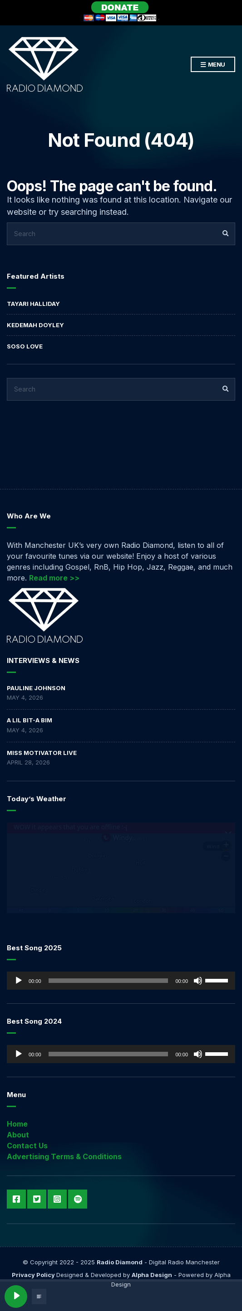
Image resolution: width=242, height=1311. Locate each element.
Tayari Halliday (33, 303)
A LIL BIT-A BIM (29, 720)
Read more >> (54, 577)
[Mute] (197, 980)
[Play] (18, 980)
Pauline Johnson (36, 688)
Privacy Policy (34, 1274)
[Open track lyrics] (39, 1296)
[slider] (108, 980)
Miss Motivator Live (42, 752)
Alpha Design (152, 1274)
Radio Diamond (120, 1262)
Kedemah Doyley (35, 325)
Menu (213, 65)
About (18, 1134)
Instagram (57, 1199)
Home (17, 1123)
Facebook (16, 1199)
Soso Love (25, 346)
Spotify (77, 1199)
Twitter (36, 1199)
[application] (121, 981)
